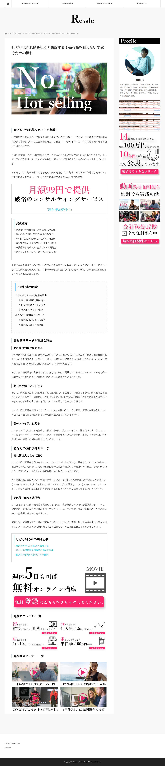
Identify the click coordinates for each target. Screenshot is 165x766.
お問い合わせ (142, 3)
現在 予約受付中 (59, 209)
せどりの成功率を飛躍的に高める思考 (35, 550)
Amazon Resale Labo (80, 762)
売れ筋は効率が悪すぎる (33, 300)
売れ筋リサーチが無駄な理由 (32, 295)
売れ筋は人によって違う (33, 320)
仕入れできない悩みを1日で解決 (32, 554)
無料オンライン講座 (104, 3)
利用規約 (8, 747)
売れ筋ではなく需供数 (32, 324)
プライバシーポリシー (12, 743)
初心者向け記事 (15, 34)
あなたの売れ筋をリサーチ (31, 315)
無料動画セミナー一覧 (30, 3)
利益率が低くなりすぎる (33, 305)
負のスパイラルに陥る (32, 310)
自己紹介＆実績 (67, 3)
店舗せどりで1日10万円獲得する (32, 546)
